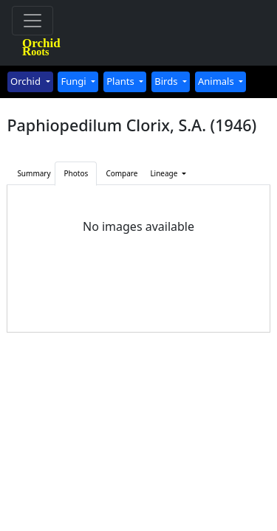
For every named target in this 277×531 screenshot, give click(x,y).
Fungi (75, 81)
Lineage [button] (164, 173)
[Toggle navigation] (32, 20)
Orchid (26, 81)
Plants (121, 81)
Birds (167, 81)
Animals (217, 81)
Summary (33, 173)
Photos (76, 173)
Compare (121, 173)
